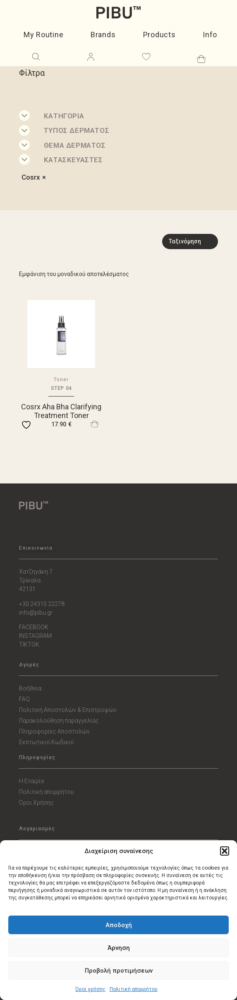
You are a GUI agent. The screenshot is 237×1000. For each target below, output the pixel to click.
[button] (224, 851)
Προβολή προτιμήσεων (119, 970)
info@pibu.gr (36, 612)
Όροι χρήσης (90, 989)
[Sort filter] (190, 241)
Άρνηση (119, 948)
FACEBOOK (33, 627)
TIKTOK (29, 644)
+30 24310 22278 (42, 604)
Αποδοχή (118, 925)
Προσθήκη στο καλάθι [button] (95, 424)
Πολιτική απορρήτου (134, 989)
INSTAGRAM (35, 635)
